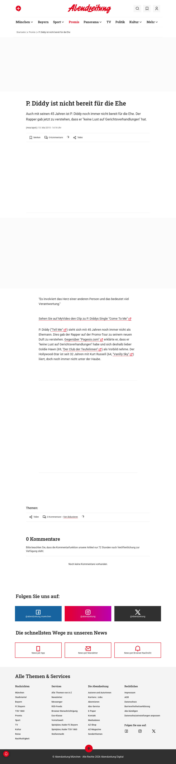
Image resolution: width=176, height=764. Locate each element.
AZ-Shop (92, 725)
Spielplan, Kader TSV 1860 (64, 729)
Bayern (18, 702)
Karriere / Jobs (95, 697)
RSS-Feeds (57, 706)
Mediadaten (94, 720)
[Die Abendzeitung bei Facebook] (38, 613)
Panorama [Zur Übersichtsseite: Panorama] (91, 22)
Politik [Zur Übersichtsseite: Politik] (120, 22)
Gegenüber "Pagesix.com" (81, 339)
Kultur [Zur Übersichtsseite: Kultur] (134, 22)
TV (16, 725)
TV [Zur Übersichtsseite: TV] (109, 22)
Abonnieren (93, 702)
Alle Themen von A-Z (62, 692)
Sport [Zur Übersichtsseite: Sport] (57, 22)
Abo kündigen (131, 711)
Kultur (18, 729)
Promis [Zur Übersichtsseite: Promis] (74, 22)
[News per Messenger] (38, 650)
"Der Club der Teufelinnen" (80, 349)
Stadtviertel (21, 697)
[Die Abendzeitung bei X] (137, 613)
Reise (18, 734)
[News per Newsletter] (88, 650)
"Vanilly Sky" (121, 354)
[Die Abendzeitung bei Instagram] (88, 613)
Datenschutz (130, 702)
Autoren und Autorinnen (99, 692)
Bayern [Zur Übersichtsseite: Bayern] (43, 22)
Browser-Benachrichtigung (65, 711)
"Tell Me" (57, 329)
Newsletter (57, 697)
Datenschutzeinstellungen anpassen (142, 715)
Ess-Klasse (57, 715)
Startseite (21, 32)
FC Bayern (20, 706)
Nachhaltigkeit (22, 738)
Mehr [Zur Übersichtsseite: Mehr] (151, 22)
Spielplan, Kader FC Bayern (65, 725)
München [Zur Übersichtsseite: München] (23, 22)
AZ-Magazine (94, 729)
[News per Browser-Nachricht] (137, 650)
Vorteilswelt (57, 720)
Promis (32, 32)
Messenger (57, 702)
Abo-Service (94, 706)
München (19, 692)
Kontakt (92, 715)
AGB (126, 697)
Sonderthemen (95, 734)
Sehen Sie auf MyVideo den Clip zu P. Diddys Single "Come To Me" (83, 318)
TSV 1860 (19, 711)
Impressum (129, 692)
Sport (17, 720)
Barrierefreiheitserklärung (137, 706)
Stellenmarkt (58, 734)
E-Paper (92, 711)
